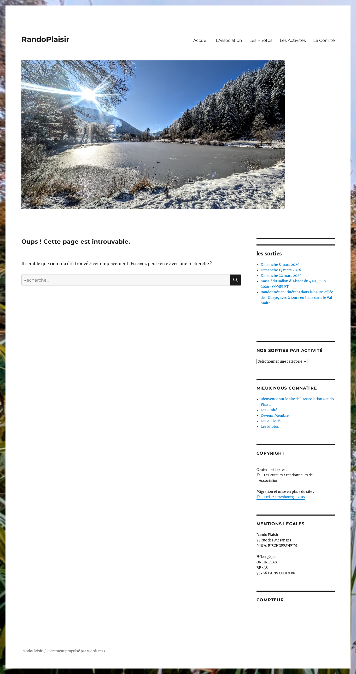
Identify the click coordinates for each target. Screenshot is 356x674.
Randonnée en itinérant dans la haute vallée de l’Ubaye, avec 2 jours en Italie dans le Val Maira (297, 297)
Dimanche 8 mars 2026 (280, 264)
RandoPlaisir (45, 39)
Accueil (200, 40)
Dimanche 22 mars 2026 (281, 275)
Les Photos (260, 40)
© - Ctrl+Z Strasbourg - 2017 (280, 497)
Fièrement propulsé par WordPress (76, 651)
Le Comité (324, 40)
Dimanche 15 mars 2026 (281, 270)
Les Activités (293, 40)
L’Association (229, 40)
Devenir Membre (275, 415)
